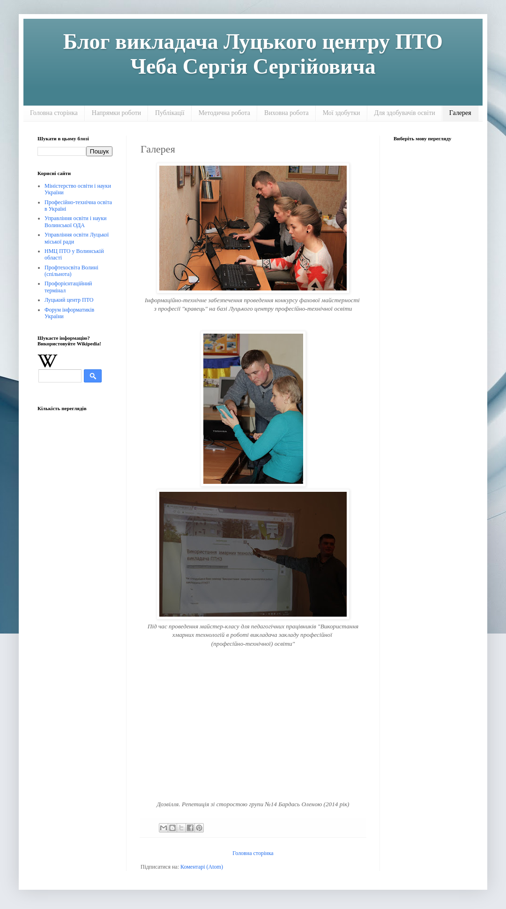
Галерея (460, 112)
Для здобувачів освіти (404, 112)
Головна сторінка (54, 112)
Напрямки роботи (116, 112)
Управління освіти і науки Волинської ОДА (75, 221)
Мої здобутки (341, 112)
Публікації (170, 112)
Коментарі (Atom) (201, 866)
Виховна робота (286, 112)
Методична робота (224, 112)
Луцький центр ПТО (69, 300)
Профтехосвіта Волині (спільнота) (71, 270)
